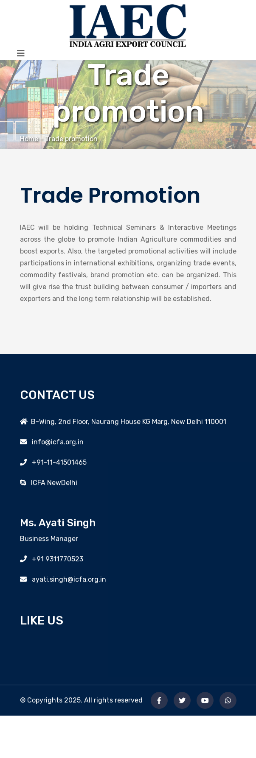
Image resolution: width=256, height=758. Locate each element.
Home (29, 139)
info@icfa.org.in (55, 444)
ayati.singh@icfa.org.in (66, 582)
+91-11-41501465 (57, 464)
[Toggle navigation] (20, 53)
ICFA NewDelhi (51, 485)
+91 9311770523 (55, 561)
